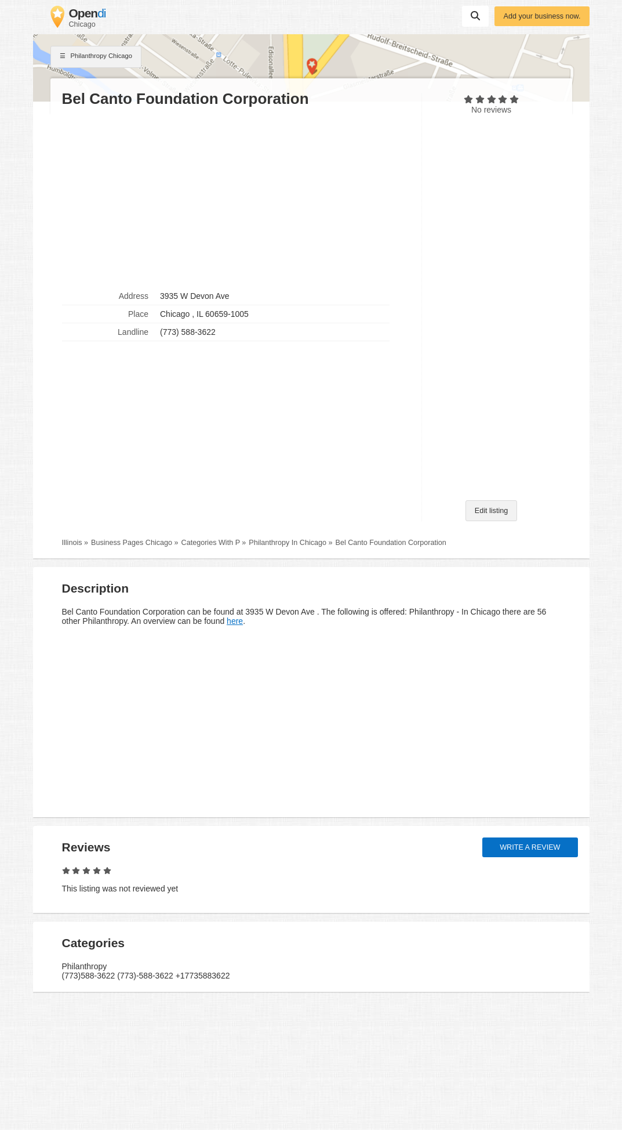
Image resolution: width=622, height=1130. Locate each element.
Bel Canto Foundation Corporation (391, 543)
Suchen (475, 15)
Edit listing (491, 511)
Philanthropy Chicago (96, 57)
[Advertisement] (236, 198)
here (235, 621)
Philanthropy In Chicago (287, 543)
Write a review (530, 847)
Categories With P (210, 543)
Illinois (72, 543)
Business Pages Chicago (131, 543)
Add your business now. (541, 16)
